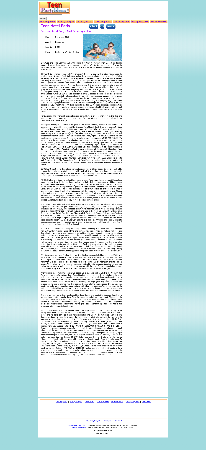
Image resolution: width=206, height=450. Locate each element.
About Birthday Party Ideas (93, 421)
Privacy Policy (108, 421)
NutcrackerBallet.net (79, 427)
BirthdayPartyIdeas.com (76, 425)
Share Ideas (146, 402)
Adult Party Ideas (117, 402)
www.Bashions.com (103, 433)
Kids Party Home (61, 402)
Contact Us (118, 421)
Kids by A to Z (89, 402)
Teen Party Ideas (103, 402)
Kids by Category (76, 402)
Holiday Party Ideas (132, 402)
